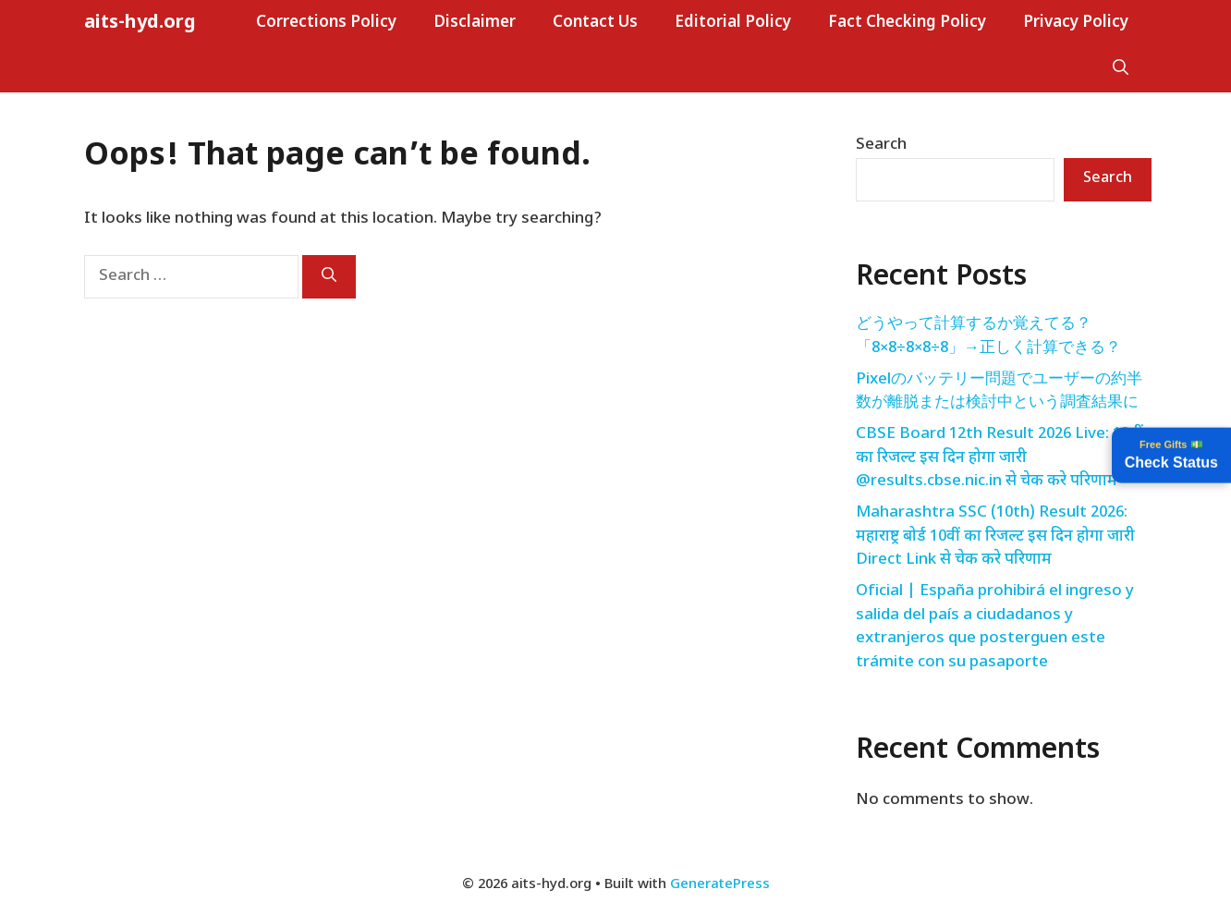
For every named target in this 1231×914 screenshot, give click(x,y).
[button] (1120, 69)
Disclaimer (474, 23)
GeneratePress (720, 885)
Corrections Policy (326, 23)
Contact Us (595, 23)
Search (881, 145)
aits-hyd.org (140, 23)
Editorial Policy (733, 23)
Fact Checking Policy (907, 23)
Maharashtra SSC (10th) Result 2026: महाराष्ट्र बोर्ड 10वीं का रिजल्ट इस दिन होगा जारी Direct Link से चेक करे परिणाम (995, 536)
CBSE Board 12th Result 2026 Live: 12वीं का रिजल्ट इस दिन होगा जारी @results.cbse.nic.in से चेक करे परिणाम (999, 458)
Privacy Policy (1075, 23)
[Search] (329, 277)
